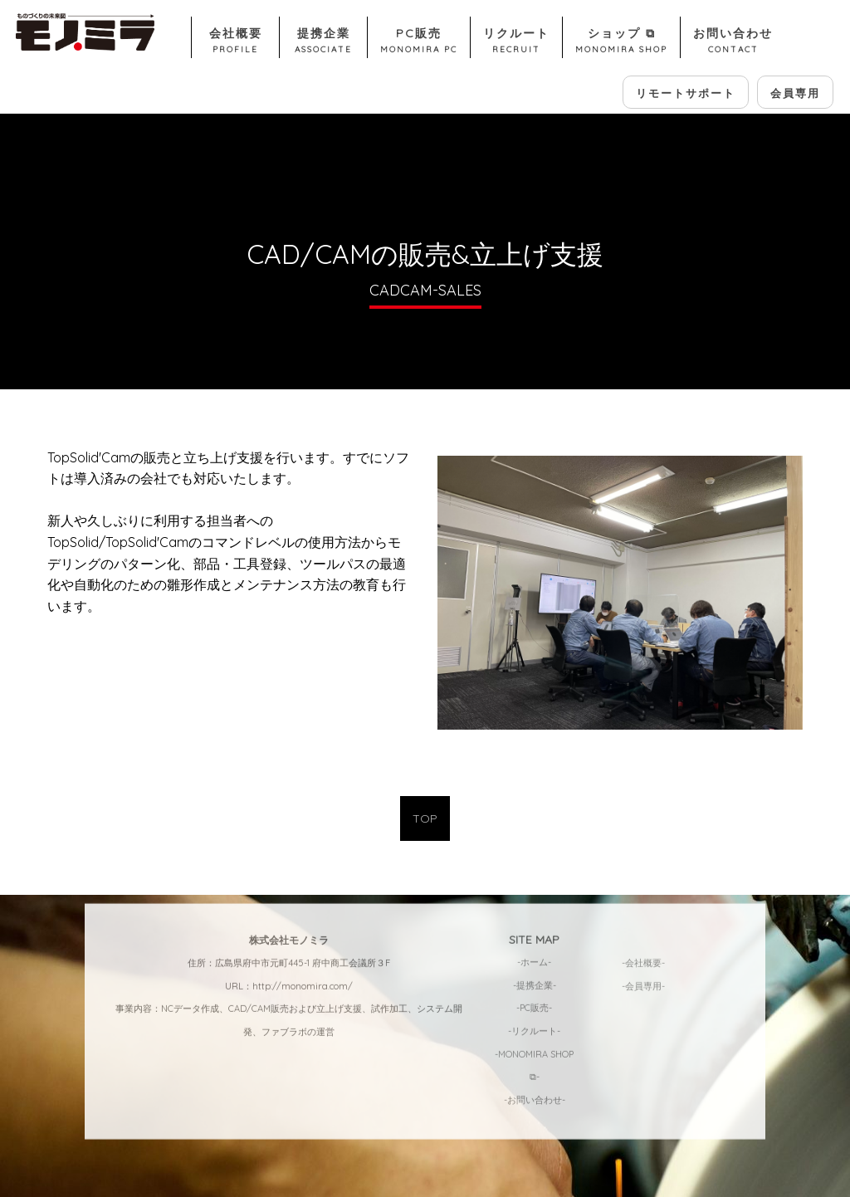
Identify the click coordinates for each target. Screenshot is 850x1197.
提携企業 (323, 42)
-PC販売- (534, 925)
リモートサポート (685, 93)
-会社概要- (643, 881)
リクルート (516, 42)
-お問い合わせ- (534, 1017)
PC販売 (418, 42)
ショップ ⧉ (621, 42)
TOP (425, 818)
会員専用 (795, 93)
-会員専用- (643, 903)
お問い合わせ (733, 42)
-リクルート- (534, 948)
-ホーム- (534, 880)
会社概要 (235, 42)
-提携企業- (534, 902)
